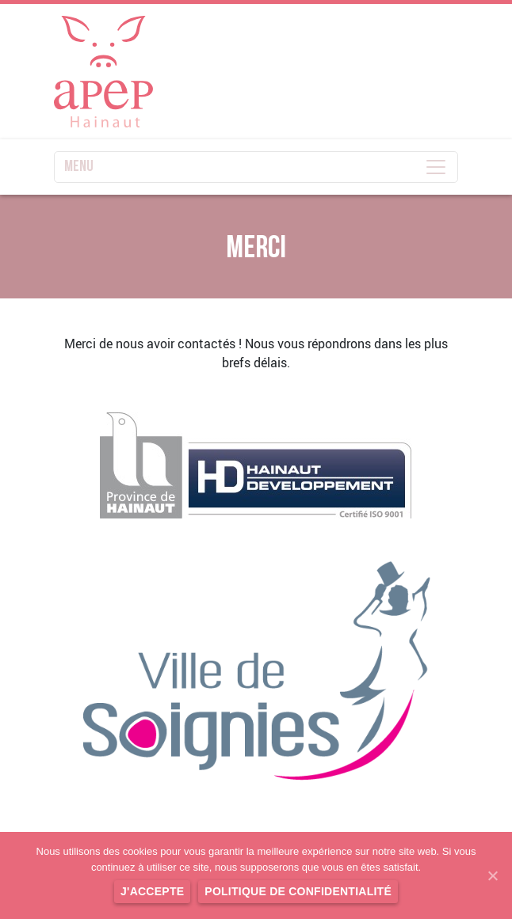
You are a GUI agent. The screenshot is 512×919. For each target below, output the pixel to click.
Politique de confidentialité (298, 891)
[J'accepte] (492, 875)
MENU (256, 167)
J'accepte (152, 891)
